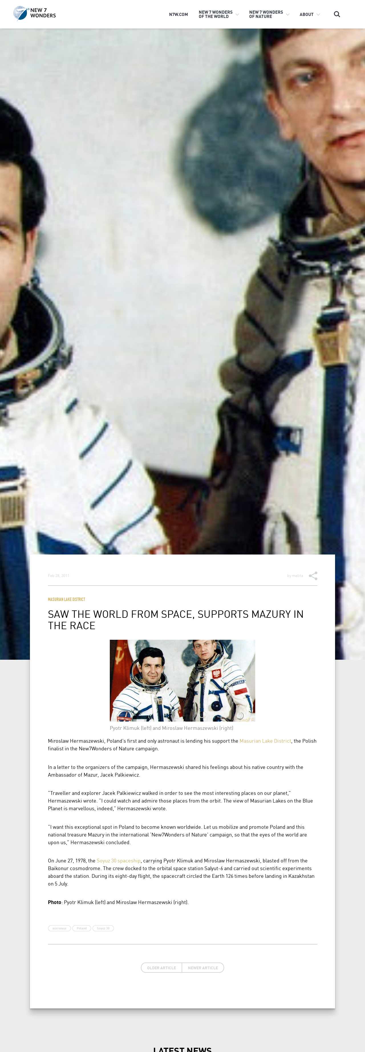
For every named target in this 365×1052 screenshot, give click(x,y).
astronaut (59, 928)
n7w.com (178, 14)
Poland (82, 928)
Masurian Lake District (66, 600)
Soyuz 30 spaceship (119, 860)
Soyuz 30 (103, 928)
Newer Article (203, 967)
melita (297, 575)
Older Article (161, 967)
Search (337, 14)
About (307, 14)
